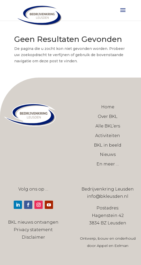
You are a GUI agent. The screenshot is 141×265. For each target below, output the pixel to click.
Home (107, 106)
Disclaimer (33, 237)
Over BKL (107, 116)
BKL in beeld (107, 145)
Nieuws (108, 154)
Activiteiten (107, 135)
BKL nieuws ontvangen (33, 222)
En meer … (108, 164)
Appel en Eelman (112, 245)
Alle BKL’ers (107, 126)
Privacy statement (33, 229)
